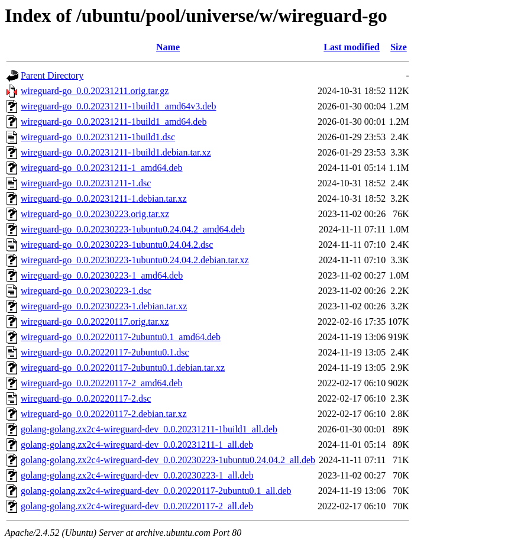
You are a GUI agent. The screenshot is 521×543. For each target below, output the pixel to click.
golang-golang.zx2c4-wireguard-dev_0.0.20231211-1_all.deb (137, 444)
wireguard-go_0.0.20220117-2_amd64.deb (102, 383)
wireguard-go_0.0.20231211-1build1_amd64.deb (113, 122)
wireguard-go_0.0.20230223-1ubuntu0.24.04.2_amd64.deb (133, 229)
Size (398, 47)
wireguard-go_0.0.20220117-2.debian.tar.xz (104, 414)
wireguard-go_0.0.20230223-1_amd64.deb (102, 275)
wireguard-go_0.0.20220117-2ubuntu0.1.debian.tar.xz (123, 368)
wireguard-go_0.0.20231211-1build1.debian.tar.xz (116, 152)
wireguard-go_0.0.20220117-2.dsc (86, 398)
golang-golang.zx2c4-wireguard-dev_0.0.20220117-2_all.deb (137, 506)
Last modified (351, 47)
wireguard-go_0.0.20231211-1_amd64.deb (102, 168)
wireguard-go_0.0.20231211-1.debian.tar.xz (104, 198)
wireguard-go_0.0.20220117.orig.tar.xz (95, 321)
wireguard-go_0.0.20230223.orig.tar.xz (95, 214)
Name (168, 47)
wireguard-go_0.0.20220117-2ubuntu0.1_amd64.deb (121, 337)
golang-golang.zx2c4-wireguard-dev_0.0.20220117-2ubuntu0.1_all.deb (156, 491)
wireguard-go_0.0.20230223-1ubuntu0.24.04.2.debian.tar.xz (135, 260)
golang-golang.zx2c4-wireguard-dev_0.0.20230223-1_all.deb (137, 475)
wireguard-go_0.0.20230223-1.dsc (86, 291)
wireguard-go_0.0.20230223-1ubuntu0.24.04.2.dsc (117, 245)
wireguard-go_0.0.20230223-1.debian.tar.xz (104, 306)
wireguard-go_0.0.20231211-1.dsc (86, 183)
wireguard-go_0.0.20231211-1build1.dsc (98, 137)
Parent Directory (52, 75)
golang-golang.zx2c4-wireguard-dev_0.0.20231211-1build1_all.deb (149, 429)
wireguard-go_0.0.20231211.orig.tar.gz (95, 91)
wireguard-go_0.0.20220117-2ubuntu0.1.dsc (105, 352)
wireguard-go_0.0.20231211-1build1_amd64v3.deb (118, 106)
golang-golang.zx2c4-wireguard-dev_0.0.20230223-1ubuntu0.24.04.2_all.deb (168, 460)
